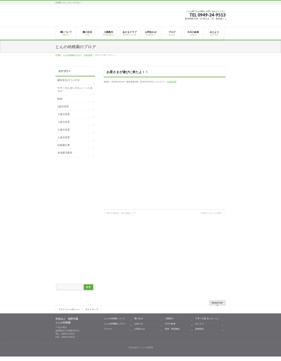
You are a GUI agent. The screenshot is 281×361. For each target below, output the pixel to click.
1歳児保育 (63, 106)
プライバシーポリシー (69, 309)
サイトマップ (91, 309)
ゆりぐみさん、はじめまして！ (120, 213)
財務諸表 (199, 329)
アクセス (108, 329)
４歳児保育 (63, 129)
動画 (59, 98)
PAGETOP (217, 303)
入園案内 (169, 318)
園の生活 (138, 318)
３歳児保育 (172, 82)
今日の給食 (170, 323)
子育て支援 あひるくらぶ (207, 318)
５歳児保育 (63, 137)
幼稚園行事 (63, 145)
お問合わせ (139, 329)
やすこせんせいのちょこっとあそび (74, 89)
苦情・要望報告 (172, 329)
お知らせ (138, 323)
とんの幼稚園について (114, 318)
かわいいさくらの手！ (213, 213)
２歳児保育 (63, 114)
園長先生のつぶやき (68, 80)
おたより (199, 323)
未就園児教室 (64, 152)
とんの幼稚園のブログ (114, 323)
